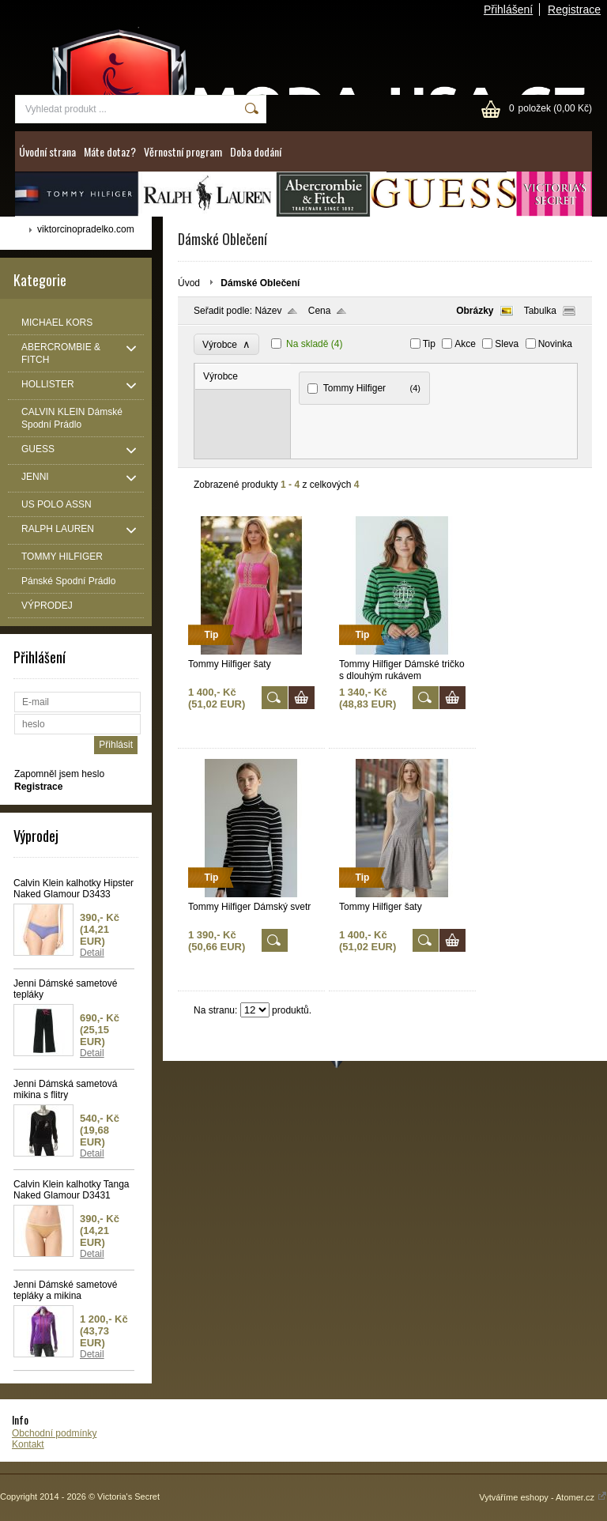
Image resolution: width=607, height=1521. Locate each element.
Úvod (189, 283)
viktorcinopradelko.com (85, 229)
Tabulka (540, 310)
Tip (429, 343)
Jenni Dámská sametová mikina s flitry (65, 1089)
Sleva (506, 343)
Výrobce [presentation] (220, 376)
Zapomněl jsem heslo (59, 773)
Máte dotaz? (110, 151)
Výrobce (226, 344)
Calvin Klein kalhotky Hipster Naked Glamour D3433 (73, 889)
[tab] (243, 377)
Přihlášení (508, 9)
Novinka (555, 343)
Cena (319, 310)
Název (267, 310)
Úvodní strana (47, 151)
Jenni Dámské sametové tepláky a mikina (65, 1290)
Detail (92, 952)
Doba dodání (255, 151)
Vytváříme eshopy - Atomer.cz (543, 1497)
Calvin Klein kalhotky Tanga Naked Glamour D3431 (71, 1190)
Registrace (574, 9)
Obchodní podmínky (54, 1433)
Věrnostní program (183, 151)
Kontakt (28, 1444)
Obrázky (474, 310)
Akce (465, 343)
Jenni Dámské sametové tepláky (65, 989)
